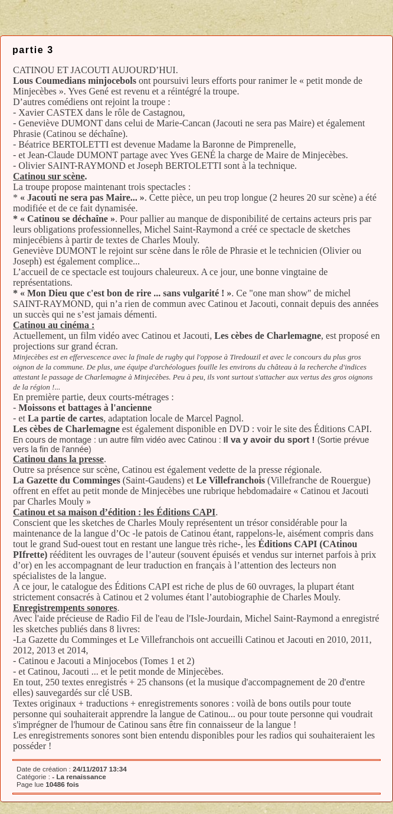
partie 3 (33, 50)
